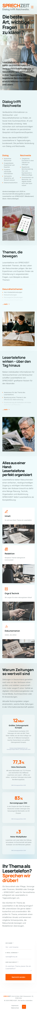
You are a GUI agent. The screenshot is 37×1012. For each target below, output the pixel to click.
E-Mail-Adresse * (12, 952)
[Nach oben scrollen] (24, 1007)
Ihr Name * (9, 943)
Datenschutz (15, 1008)
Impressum (14, 1005)
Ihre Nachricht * (12, 962)
